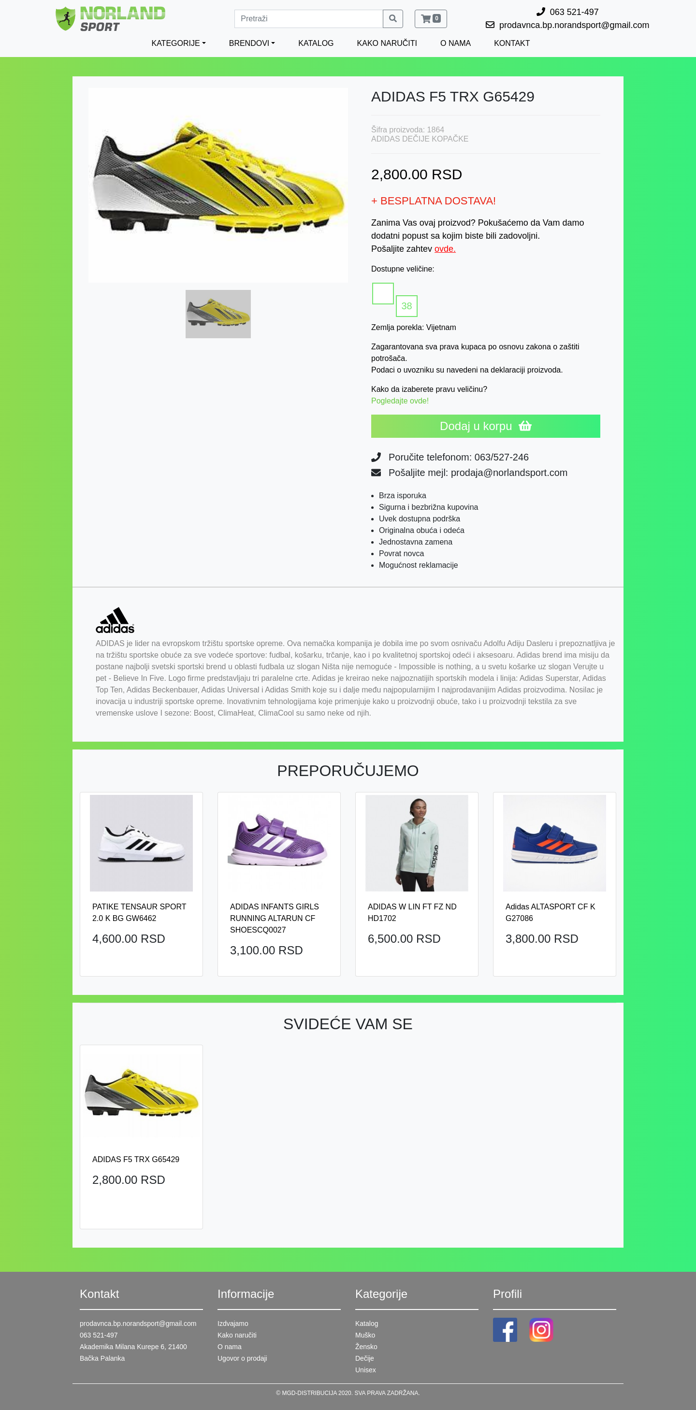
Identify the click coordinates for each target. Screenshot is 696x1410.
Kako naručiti (237, 1335)
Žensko (366, 1347)
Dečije (364, 1358)
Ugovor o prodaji (242, 1358)
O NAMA (455, 43)
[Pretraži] (308, 19)
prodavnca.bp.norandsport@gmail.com (138, 1323)
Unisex (365, 1370)
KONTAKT (512, 43)
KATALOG (316, 43)
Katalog (366, 1323)
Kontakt (99, 1293)
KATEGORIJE (175, 43)
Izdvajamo (233, 1323)
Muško (365, 1335)
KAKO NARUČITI (387, 43)
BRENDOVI (249, 43)
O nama (230, 1347)
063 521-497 (99, 1335)
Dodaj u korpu (486, 425)
